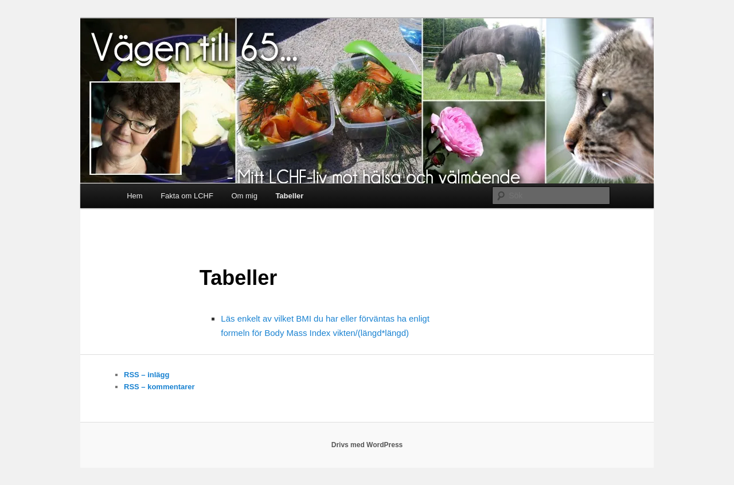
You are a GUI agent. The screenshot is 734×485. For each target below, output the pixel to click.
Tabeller (289, 195)
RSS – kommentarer (159, 386)
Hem (134, 195)
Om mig (244, 195)
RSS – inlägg (146, 374)
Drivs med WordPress (367, 445)
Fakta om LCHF (187, 195)
